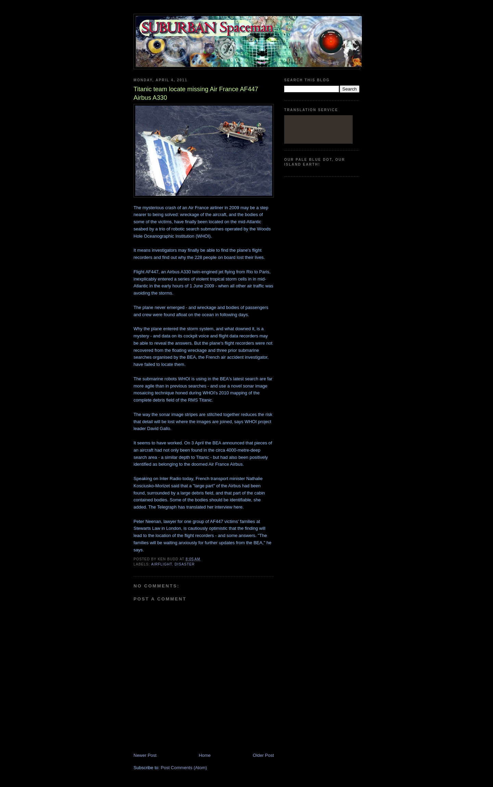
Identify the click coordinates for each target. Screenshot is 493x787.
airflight (161, 564)
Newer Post (145, 755)
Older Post (263, 755)
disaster (185, 564)
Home (205, 755)
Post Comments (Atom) (184, 767)
